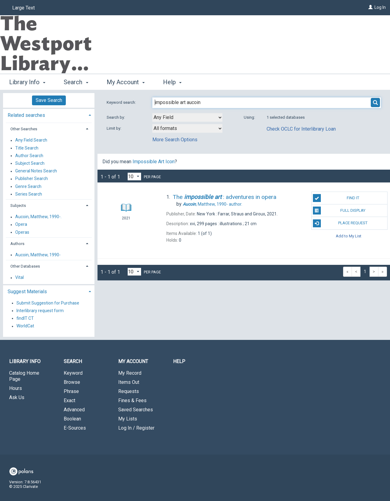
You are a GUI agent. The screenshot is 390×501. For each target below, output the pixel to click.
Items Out (128, 382)
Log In (380, 7)
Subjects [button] (18, 205)
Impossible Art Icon (154, 161)
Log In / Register (136, 428)
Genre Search (28, 186)
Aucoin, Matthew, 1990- (38, 254)
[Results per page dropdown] (134, 176)
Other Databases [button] (25, 266)
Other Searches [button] (23, 129)
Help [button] (172, 82)
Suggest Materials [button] (27, 291)
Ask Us (16, 397)
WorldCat (25, 326)
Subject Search (29, 163)
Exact (69, 400)
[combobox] (187, 117)
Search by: (116, 117)
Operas (22, 232)
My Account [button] (126, 82)
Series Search (28, 194)
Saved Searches (135, 410)
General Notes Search (36, 171)
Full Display (339, 210)
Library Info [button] (27, 82)
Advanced (74, 410)
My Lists (127, 419)
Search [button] (76, 82)
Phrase (71, 391)
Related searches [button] (26, 115)
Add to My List (348, 236)
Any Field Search (31, 140)
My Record (129, 373)
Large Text (23, 8)
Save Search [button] (49, 100)
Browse (72, 382)
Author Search (29, 155)
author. (212, 204)
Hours (15, 388)
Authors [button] (17, 243)
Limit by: (114, 128)
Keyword (73, 373)
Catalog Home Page (24, 376)
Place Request (340, 223)
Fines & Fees (132, 400)
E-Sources (75, 428)
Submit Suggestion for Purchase (47, 303)
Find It (336, 198)
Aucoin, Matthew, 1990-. (38, 216)
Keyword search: (122, 102)
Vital (19, 277)
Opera (21, 224)
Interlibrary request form (40, 310)
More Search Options (174, 139)
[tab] (48, 114)
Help (179, 361)
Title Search (26, 148)
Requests (128, 391)
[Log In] (370, 7)
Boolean (72, 419)
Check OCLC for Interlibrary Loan (301, 129)
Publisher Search (31, 178)
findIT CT (25, 318)
